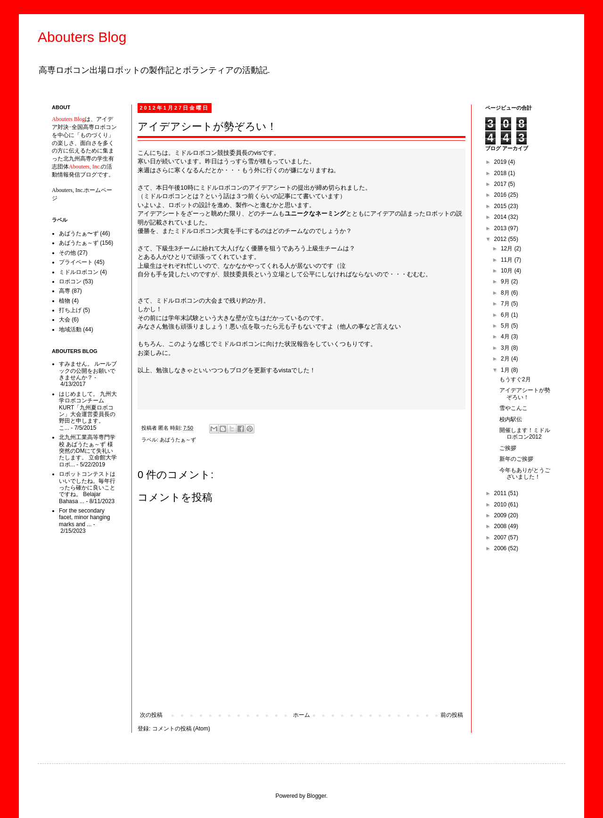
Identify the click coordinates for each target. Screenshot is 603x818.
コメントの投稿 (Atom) (181, 728)
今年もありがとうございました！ (524, 473)
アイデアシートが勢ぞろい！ (524, 393)
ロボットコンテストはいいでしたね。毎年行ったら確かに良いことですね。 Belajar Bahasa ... (87, 488)
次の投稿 (151, 715)
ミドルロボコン (78, 272)
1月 (506, 370)
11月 (507, 260)
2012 (501, 239)
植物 (64, 300)
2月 (506, 358)
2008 (501, 526)
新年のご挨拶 (516, 459)
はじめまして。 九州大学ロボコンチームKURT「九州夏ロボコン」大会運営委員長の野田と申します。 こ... (88, 411)
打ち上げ (70, 310)
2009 (501, 515)
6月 (506, 315)
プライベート (76, 262)
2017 (501, 184)
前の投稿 (451, 715)
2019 (501, 162)
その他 (67, 252)
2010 (501, 504)
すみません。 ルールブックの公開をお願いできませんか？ (88, 371)
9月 (506, 281)
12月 (507, 248)
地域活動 (70, 329)
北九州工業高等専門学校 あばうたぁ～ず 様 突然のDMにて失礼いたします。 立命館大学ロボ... (88, 451)
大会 (64, 319)
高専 (64, 291)
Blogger (316, 796)
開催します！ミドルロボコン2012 (524, 433)
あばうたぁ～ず (178, 439)
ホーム (301, 715)
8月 (506, 292)
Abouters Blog (82, 37)
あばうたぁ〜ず (78, 233)
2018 (501, 173)
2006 (501, 548)
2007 (501, 537)
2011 (501, 493)
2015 (501, 206)
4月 (506, 336)
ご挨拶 (507, 448)
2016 (501, 195)
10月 (507, 270)
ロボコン (70, 281)
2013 (501, 228)
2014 (501, 217)
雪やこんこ (513, 408)
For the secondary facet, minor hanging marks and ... (84, 517)
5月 (506, 325)
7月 (506, 303)
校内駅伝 (510, 419)
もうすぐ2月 (515, 379)
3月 (506, 348)
